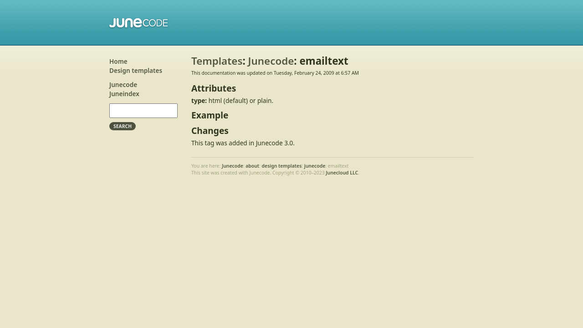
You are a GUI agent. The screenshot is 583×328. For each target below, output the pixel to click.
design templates (282, 166)
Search (122, 126)
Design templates (135, 70)
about (252, 166)
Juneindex (124, 93)
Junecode (139, 22)
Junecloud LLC (342, 172)
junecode (315, 166)
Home (118, 61)
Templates (216, 61)
